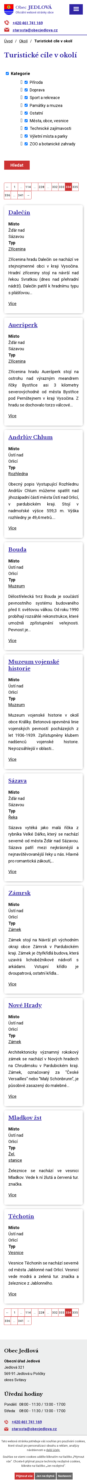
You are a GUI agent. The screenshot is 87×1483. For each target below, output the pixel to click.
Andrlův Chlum (30, 437)
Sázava (17, 780)
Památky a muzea (46, 105)
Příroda (36, 82)
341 (21, 195)
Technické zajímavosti (50, 128)
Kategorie (20, 73)
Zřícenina (17, 249)
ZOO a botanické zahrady (52, 143)
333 (61, 187)
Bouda (17, 549)
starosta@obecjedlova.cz (35, 30)
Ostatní (36, 113)
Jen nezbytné (45, 1476)
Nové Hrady (25, 1005)
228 (41, 187)
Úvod (8, 41)
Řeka (12, 817)
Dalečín (19, 212)
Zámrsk (19, 893)
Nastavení (64, 1476)
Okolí (23, 41)
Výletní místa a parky (49, 136)
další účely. (53, 1450)
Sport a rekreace (45, 97)
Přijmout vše (24, 1476)
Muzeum (16, 586)
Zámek (14, 929)
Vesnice (15, 1252)
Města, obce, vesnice (49, 120)
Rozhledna (18, 473)
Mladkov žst (25, 1118)
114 (28, 187)
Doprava (37, 89)
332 (55, 187)
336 (7, 195)
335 (75, 187)
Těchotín (21, 1216)
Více (12, 303)
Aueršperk (23, 325)
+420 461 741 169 (28, 23)
